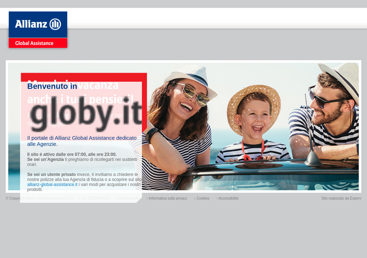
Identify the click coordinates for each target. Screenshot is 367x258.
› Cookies (201, 198)
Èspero (355, 198)
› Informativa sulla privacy (167, 198)
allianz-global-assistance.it (52, 184)
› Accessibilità (228, 198)
